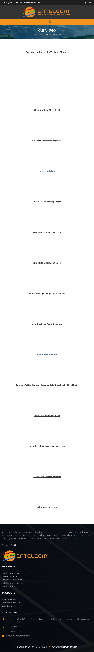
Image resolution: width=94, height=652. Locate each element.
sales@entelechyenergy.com (18, 635)
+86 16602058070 (13, 631)
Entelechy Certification (12, 579)
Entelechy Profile (9, 576)
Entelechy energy (41, 34)
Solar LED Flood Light (11, 602)
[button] (47, 110)
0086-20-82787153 (14, 626)
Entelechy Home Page (12, 573)
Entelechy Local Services (13, 583)
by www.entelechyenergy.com (64, 646)
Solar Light (7, 606)
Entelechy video (9, 586)
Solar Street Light (10, 599)
